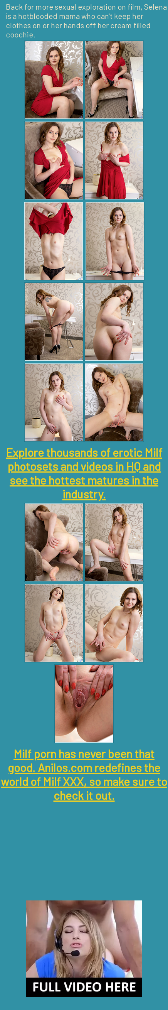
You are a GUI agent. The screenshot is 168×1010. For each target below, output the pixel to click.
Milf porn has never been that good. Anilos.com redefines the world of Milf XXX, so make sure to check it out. (84, 774)
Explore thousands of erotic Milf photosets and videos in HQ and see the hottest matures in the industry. (84, 473)
